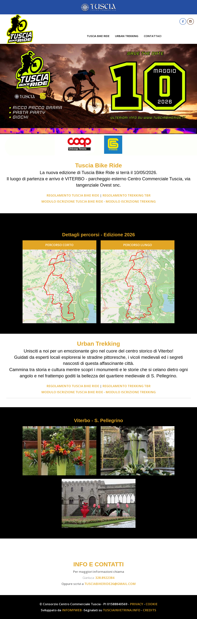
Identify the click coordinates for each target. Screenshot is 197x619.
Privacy (136, 604)
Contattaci (152, 36)
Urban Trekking (126, 36)
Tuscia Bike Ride (98, 36)
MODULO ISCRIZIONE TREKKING (131, 201)
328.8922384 (104, 578)
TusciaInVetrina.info (121, 610)
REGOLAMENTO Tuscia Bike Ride (73, 195)
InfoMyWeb (72, 610)
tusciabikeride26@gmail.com (110, 584)
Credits (149, 610)
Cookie (151, 604)
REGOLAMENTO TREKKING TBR (126, 195)
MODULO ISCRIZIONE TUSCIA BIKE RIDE (72, 201)
